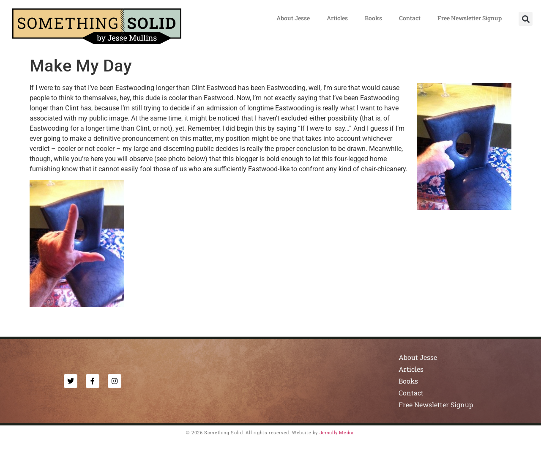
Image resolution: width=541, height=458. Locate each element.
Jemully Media (337, 433)
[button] (526, 19)
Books (373, 18)
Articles (337, 18)
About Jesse (293, 18)
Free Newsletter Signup (469, 18)
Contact (410, 18)
